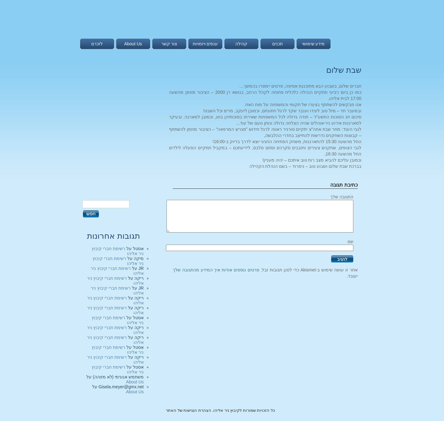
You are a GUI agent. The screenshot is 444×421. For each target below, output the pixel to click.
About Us (133, 43)
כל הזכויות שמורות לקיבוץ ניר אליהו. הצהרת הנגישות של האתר (220, 410)
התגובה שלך (341, 196)
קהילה (241, 43)
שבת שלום (343, 70)
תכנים (277, 43)
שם (350, 241)
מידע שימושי (313, 43)
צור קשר (169, 43)
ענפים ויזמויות (205, 43)
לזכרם (97, 43)
